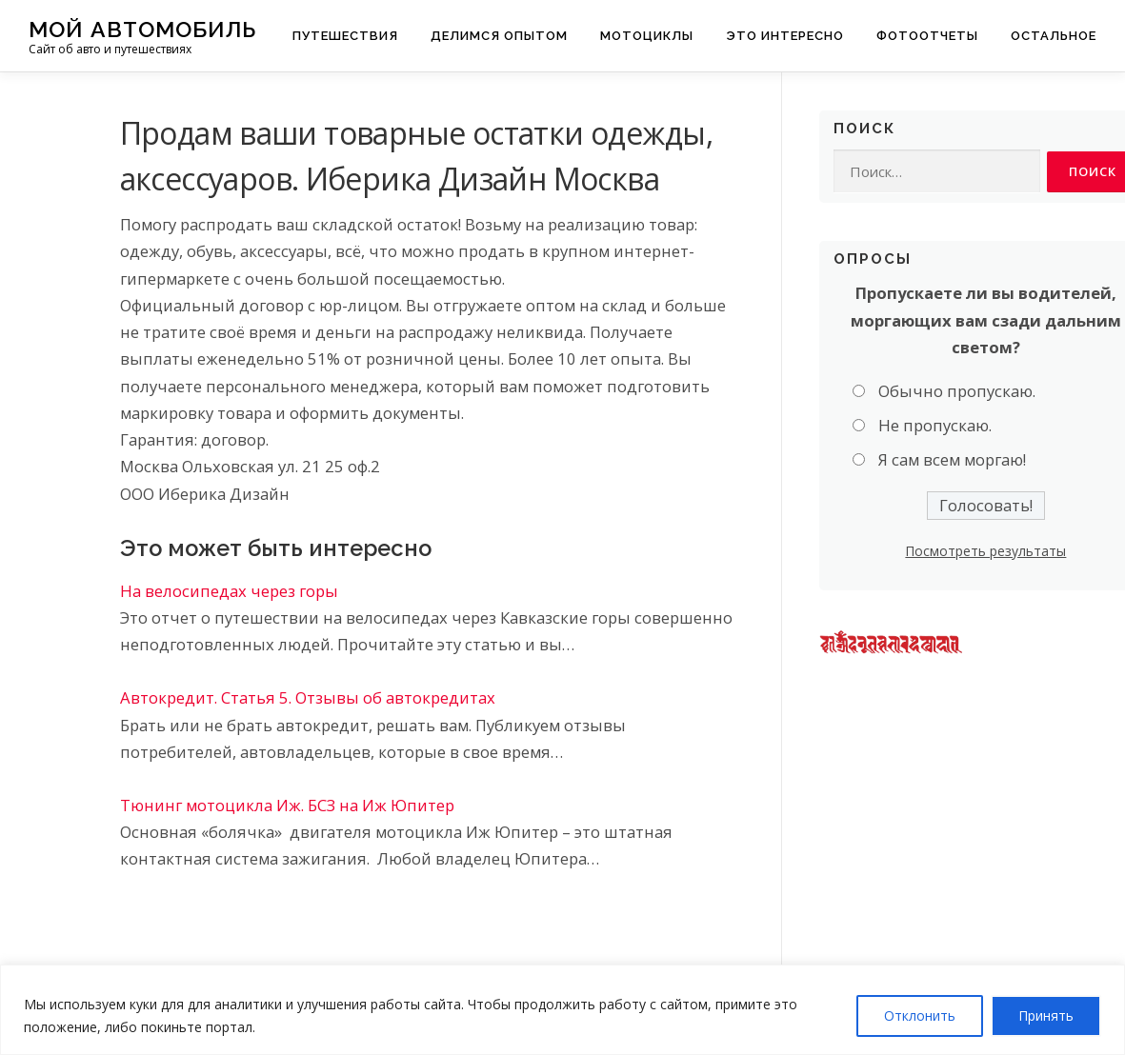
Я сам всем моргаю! (952, 460)
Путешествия (345, 36)
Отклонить (919, 1015)
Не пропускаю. (935, 426)
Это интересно (785, 36)
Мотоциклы (646, 36)
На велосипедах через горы (229, 591)
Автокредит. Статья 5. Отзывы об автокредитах (307, 697)
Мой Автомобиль (142, 29)
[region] (562, 1010)
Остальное (1053, 36)
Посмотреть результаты (985, 551)
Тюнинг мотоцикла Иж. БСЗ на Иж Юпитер (287, 805)
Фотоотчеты (927, 36)
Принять (1046, 1015)
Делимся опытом (499, 36)
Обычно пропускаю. (956, 391)
